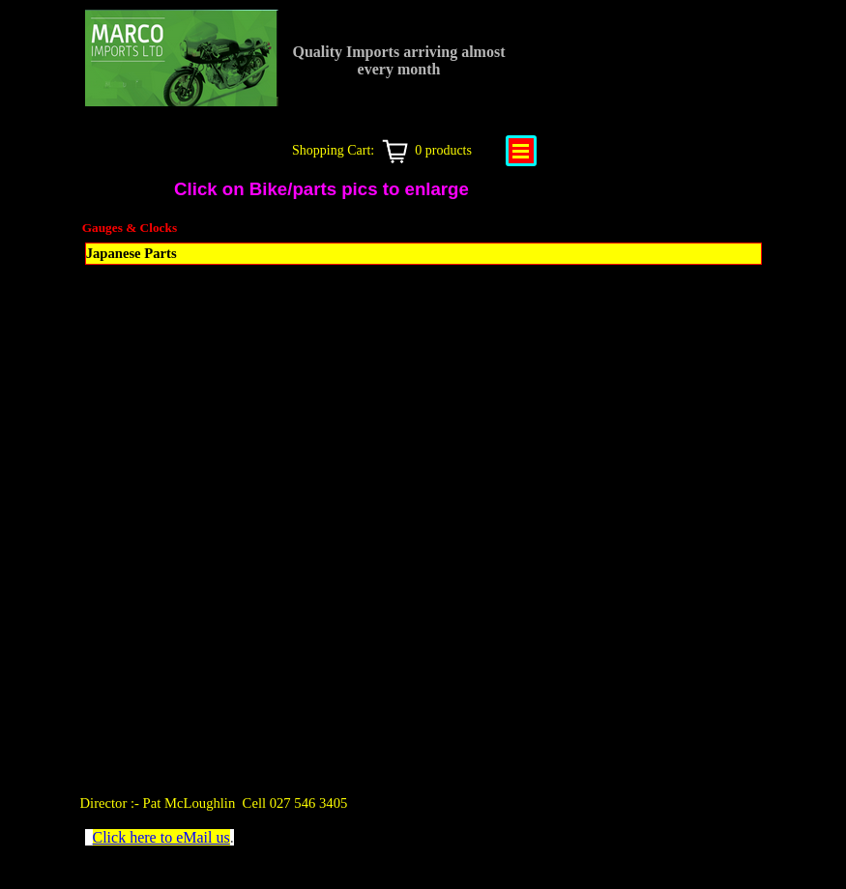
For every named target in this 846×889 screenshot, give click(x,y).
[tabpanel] (264, 803)
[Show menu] (521, 150)
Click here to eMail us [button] (161, 837)
